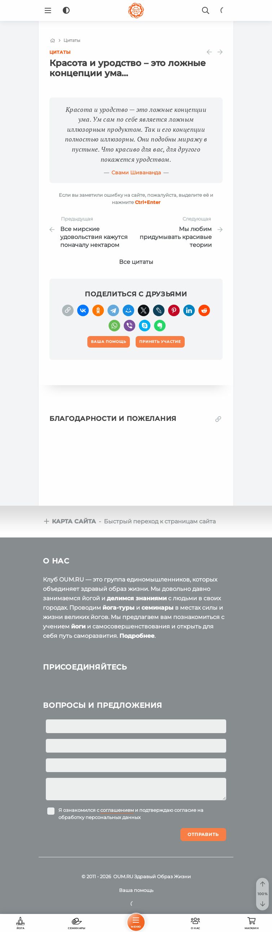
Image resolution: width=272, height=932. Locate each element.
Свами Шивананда (136, 172)
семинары (157, 607)
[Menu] (48, 10)
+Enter (148, 202)
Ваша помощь (136, 890)
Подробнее (136, 635)
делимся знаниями (137, 598)
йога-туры (118, 607)
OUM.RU (123, 876)
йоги (78, 626)
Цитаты (59, 52)
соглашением (117, 810)
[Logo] (136, 10)
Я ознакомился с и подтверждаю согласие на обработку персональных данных (130, 813)
